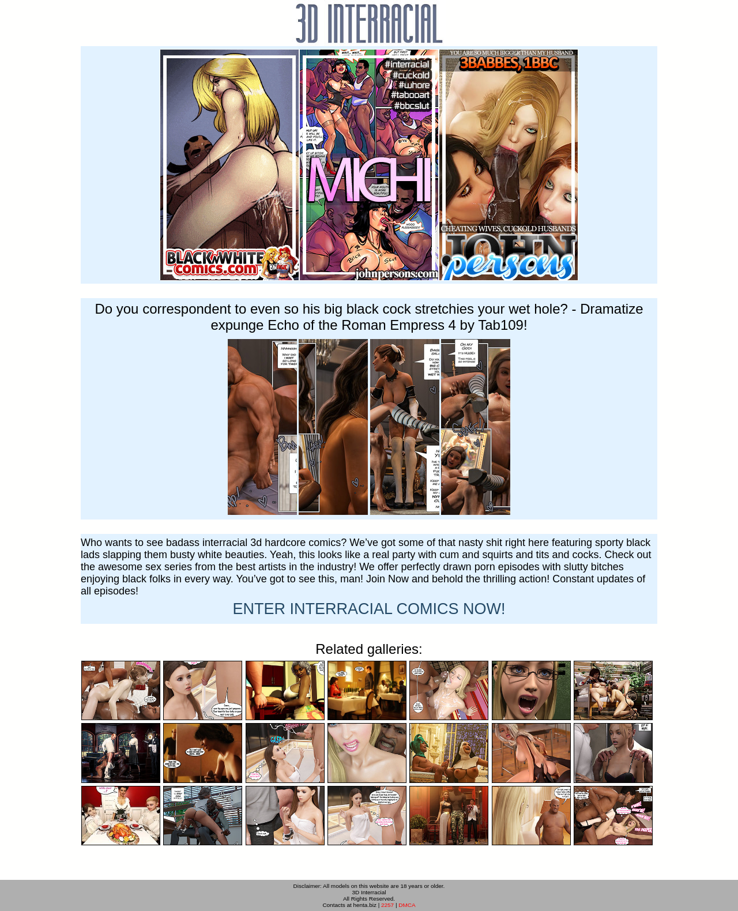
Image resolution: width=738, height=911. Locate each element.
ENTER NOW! (368, 609)
